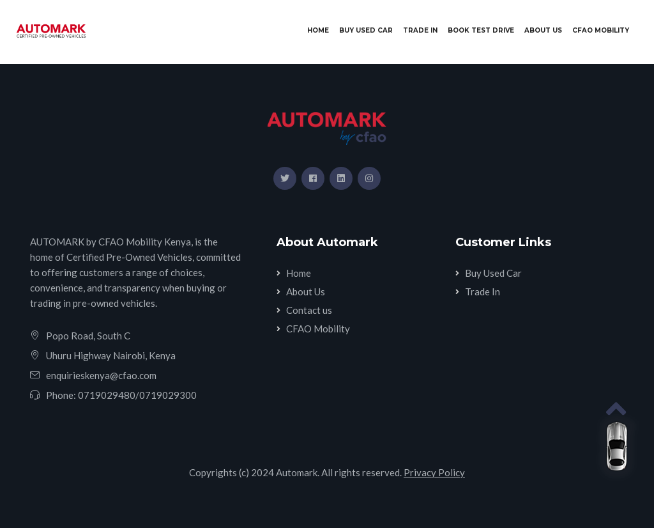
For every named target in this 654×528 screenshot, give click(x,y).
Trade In (420, 30)
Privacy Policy (434, 472)
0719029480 (106, 395)
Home (320, 30)
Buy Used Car (366, 30)
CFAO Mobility (600, 30)
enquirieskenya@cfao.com (101, 375)
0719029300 (168, 395)
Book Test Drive (481, 30)
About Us (543, 30)
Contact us (309, 310)
